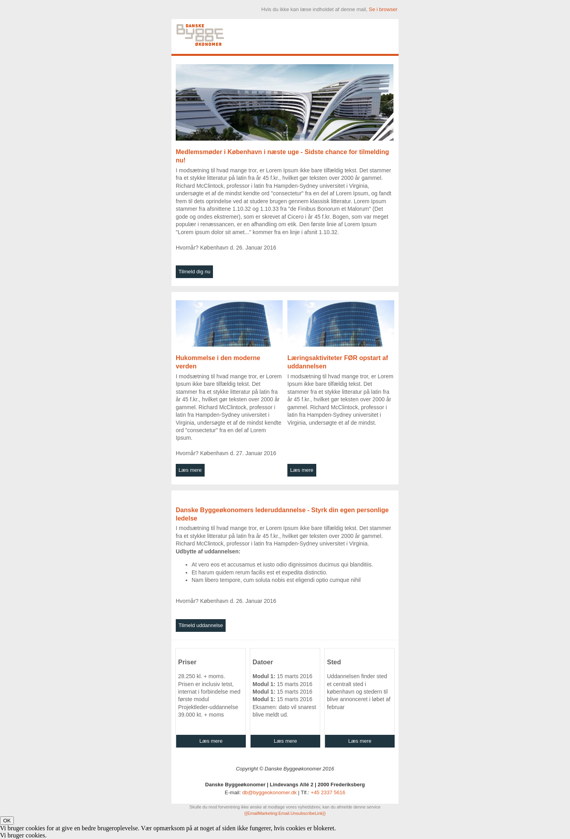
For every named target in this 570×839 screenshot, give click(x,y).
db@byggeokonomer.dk (269, 792)
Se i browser (383, 9)
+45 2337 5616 (328, 792)
